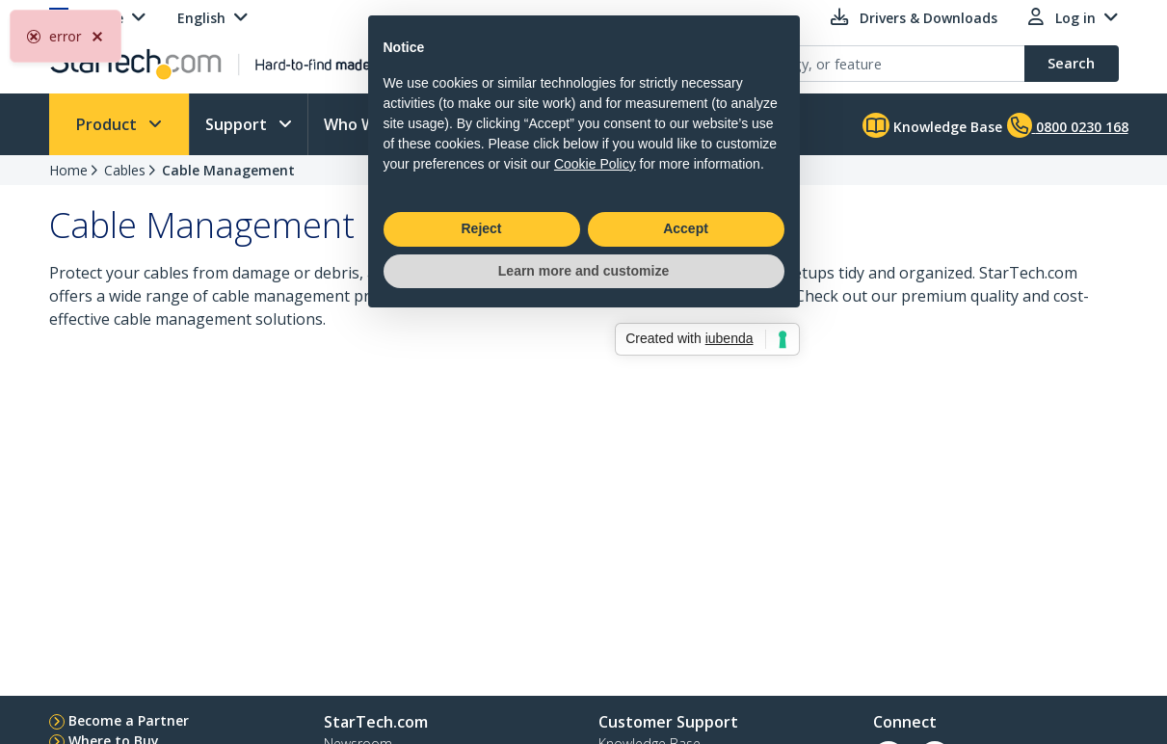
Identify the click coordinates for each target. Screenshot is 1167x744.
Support (238, 124)
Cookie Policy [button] (595, 374)
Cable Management (228, 170)
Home (68, 170)
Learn (496, 124)
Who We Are (372, 124)
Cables (125, 170)
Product (108, 124)
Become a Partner (128, 720)
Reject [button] (481, 439)
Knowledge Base (932, 125)
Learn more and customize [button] (583, 481)
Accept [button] (685, 439)
